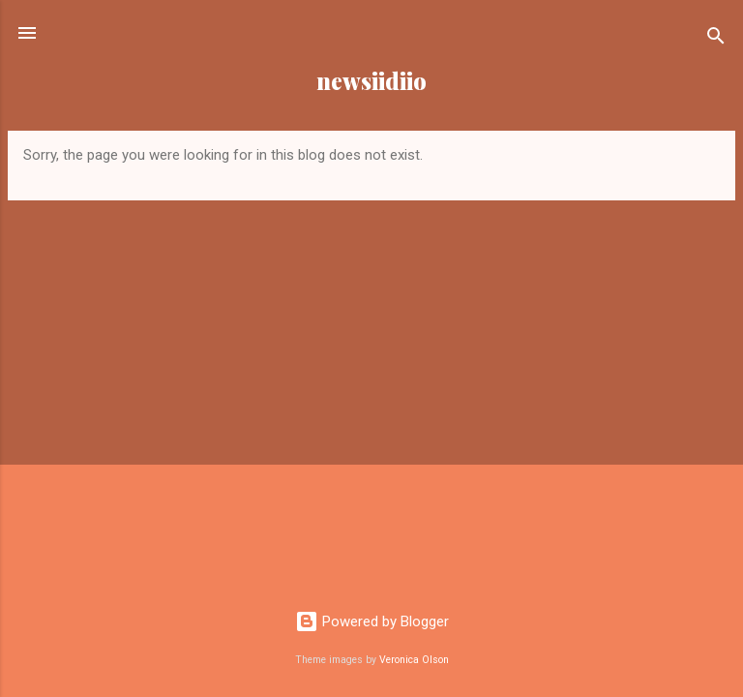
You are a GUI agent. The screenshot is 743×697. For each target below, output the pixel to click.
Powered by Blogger (372, 621)
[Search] (716, 39)
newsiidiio (371, 81)
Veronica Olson (414, 659)
